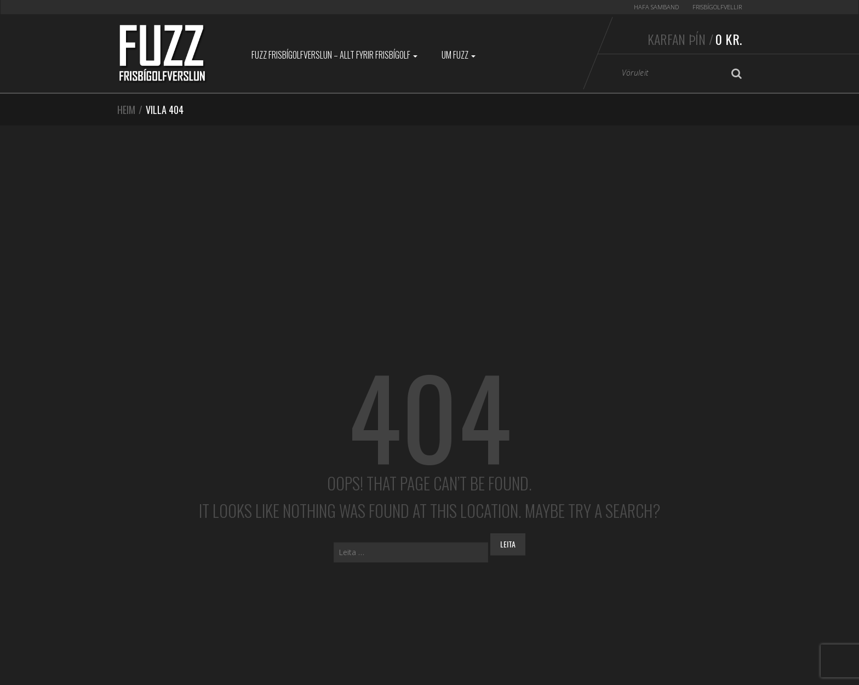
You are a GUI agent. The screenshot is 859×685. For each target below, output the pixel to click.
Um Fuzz (459, 54)
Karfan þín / (695, 38)
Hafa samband (656, 7)
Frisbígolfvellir (717, 7)
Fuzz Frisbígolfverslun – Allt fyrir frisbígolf (334, 54)
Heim (126, 109)
